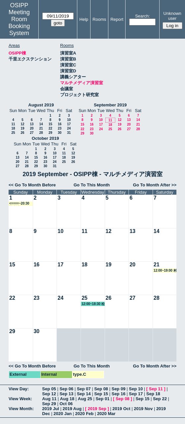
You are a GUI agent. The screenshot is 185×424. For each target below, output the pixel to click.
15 (50, 124)
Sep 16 (119, 393)
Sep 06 (66, 388)
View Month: (21, 408)
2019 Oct (121, 408)
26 (22, 133)
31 (69, 133)
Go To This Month (92, 184)
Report (116, 19)
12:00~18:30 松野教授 (93, 304)
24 (69, 128)
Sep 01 (102, 398)
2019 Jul (50, 408)
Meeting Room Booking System (19, 22)
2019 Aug (72, 408)
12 (22, 124)
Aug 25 (85, 398)
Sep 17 (136, 393)
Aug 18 (67, 398)
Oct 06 (66, 403)
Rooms (99, 19)
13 (31, 124)
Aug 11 (49, 398)
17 (69, 124)
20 (31, 128)
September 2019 (110, 104)
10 (69, 120)
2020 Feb (84, 413)
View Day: (19, 388)
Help (83, 19)
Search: (142, 16)
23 (59, 128)
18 (13, 128)
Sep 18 (153, 393)
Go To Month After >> (154, 184)
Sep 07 (84, 388)
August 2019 (41, 104)
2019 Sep (97, 408)
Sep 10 (136, 388)
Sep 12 (49, 393)
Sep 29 (49, 403)
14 (41, 124)
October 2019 (45, 138)
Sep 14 (84, 393)
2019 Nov (143, 408)
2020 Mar (106, 413)
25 (13, 133)
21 (41, 128)
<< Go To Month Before (32, 184)
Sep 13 (66, 393)
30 (59, 133)
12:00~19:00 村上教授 (165, 271)
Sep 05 (49, 388)
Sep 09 (119, 388)
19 (22, 128)
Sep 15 (101, 393)
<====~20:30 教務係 (19, 204)
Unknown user (172, 16)
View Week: (20, 398)
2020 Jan (63, 413)
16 (59, 124)
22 (50, 128)
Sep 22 (160, 398)
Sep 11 (156, 388)
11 (13, 124)
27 (31, 133)
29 (50, 133)
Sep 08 (101, 388)
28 (41, 133)
